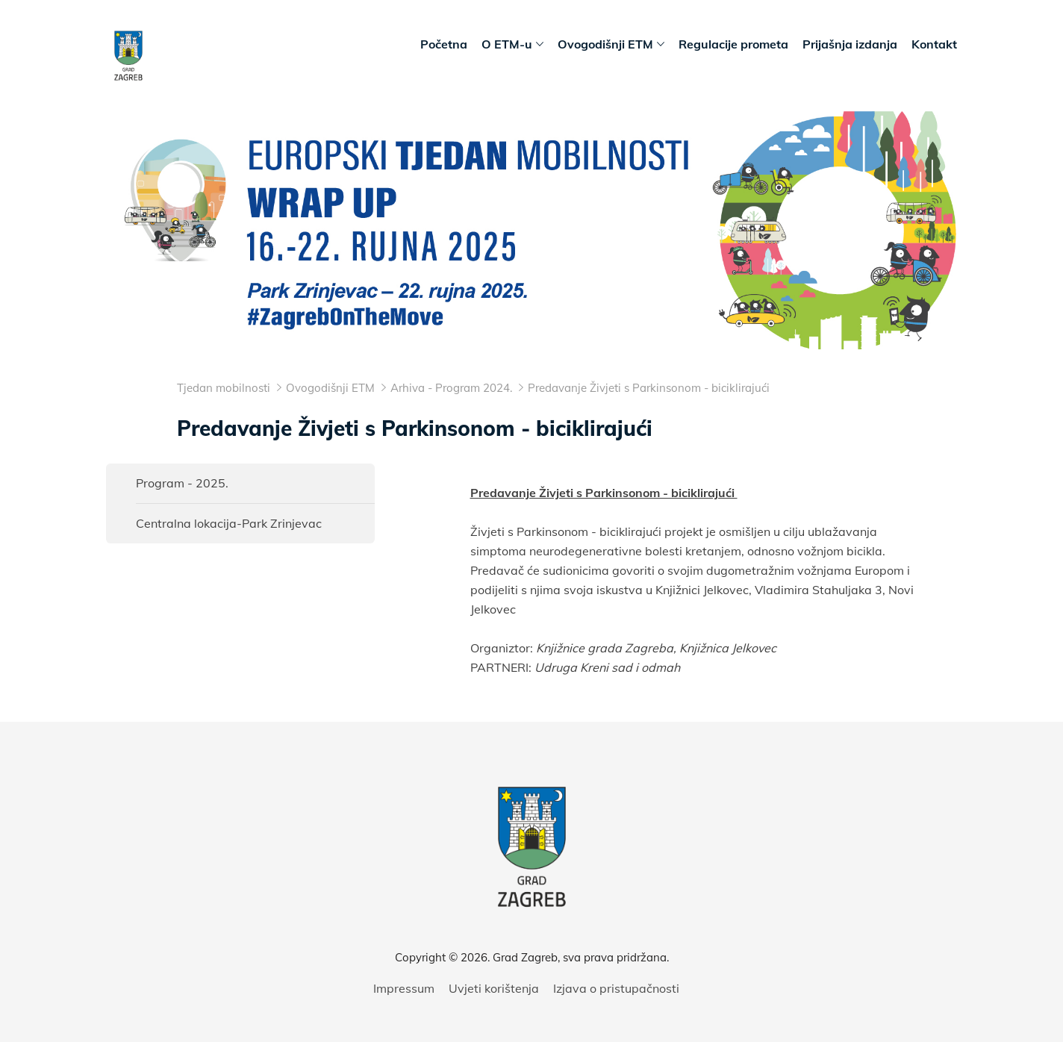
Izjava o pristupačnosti (616, 988)
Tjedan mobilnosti (223, 388)
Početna (443, 44)
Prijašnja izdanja (849, 44)
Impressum (403, 988)
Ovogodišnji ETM (611, 44)
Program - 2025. (182, 482)
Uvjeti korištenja (494, 988)
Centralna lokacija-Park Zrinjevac (229, 523)
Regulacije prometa (733, 44)
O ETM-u (512, 44)
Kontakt (934, 44)
